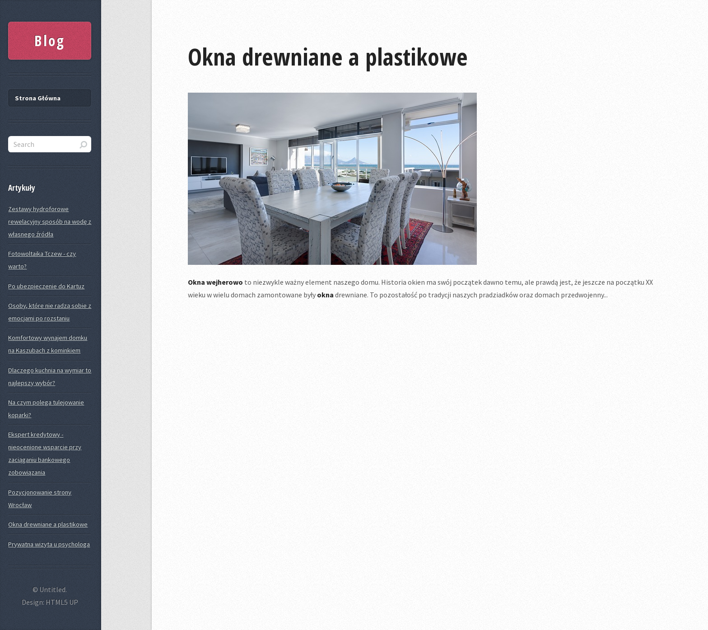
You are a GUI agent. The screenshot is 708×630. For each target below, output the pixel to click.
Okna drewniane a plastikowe (328, 56)
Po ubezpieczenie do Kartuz (46, 286)
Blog (49, 40)
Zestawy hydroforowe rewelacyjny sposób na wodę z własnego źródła (49, 221)
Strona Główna (38, 98)
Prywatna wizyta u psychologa (49, 544)
